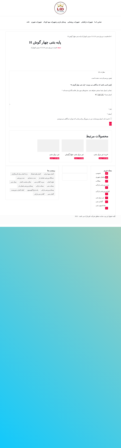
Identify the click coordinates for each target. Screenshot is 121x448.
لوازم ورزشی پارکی (103, 191)
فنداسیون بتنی (100, 205)
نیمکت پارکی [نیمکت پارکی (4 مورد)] (40, 186)
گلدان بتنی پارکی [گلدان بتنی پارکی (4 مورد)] (39, 194)
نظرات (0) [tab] (101, 72)
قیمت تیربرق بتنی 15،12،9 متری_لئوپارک (95, 36)
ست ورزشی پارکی (102, 185)
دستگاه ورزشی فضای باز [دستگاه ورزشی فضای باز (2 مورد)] (46, 178)
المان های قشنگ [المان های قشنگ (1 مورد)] (36, 174)
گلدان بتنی (99, 201)
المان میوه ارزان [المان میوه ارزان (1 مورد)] (49, 174)
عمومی (98, 173)
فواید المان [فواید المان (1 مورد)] (50, 182)
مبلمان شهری (100, 177)
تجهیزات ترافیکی (87, 22)
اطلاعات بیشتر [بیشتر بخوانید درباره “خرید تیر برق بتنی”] (103, 158)
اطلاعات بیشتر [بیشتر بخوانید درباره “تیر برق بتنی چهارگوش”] (79, 158)
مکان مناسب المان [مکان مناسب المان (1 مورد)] (25, 182)
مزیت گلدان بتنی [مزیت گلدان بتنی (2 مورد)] (39, 182)
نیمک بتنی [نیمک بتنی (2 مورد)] (13, 182)
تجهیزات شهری (36, 22)
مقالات (98, 181)
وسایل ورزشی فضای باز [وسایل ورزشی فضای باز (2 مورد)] (25, 186)
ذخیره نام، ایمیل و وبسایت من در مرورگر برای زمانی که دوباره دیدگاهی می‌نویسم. (83, 119)
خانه (28, 22)
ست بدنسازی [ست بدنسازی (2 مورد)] (32, 178)
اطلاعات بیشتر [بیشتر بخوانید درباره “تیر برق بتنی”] (54, 158)
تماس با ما (98, 22)
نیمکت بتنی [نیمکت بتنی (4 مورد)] (50, 186)
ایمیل (109, 114)
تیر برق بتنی (100, 198)
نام (110, 109)
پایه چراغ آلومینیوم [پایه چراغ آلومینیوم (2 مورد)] (32, 190)
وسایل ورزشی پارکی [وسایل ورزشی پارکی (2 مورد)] (47, 190)
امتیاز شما (108, 95)
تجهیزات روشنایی (73, 22)
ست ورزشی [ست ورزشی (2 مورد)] (20, 178)
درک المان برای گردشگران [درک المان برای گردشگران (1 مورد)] (20, 174)
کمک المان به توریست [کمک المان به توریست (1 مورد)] (17, 190)
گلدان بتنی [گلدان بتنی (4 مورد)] (51, 194)
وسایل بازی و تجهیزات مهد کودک (54, 22)
